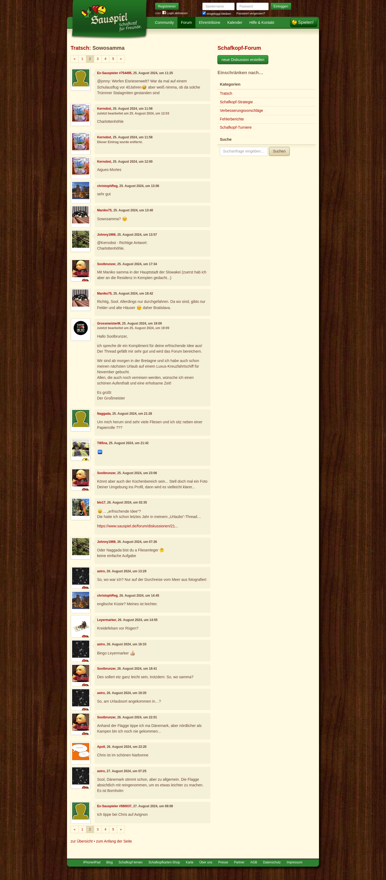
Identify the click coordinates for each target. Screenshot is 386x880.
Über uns (205, 862)
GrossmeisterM (108, 323)
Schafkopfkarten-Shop (164, 862)
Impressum (294, 862)
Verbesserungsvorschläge (241, 110)
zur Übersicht (81, 841)
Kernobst (104, 109)
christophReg (107, 186)
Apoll (101, 747)
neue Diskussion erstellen (242, 60)
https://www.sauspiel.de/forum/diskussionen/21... (137, 526)
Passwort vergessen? (250, 13)
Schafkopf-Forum (239, 48)
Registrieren (167, 6)
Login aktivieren (175, 13)
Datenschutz (272, 862)
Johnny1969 (106, 235)
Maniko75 (104, 210)
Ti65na (102, 443)
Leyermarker (106, 620)
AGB (253, 862)
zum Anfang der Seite (114, 841)
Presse (223, 862)
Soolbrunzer (106, 264)
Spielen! (306, 22)
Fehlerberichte (232, 119)
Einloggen (281, 6)
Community (164, 22)
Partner (239, 862)
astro (101, 571)
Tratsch (79, 48)
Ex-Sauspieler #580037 (114, 806)
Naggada (103, 414)
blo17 (101, 502)
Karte (189, 862)
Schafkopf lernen (130, 862)
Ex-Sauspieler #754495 (114, 73)
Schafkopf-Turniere (236, 127)
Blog (109, 862)
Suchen (279, 151)
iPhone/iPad (91, 862)
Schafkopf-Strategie (236, 102)
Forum (186, 22)
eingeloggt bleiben (216, 13)
